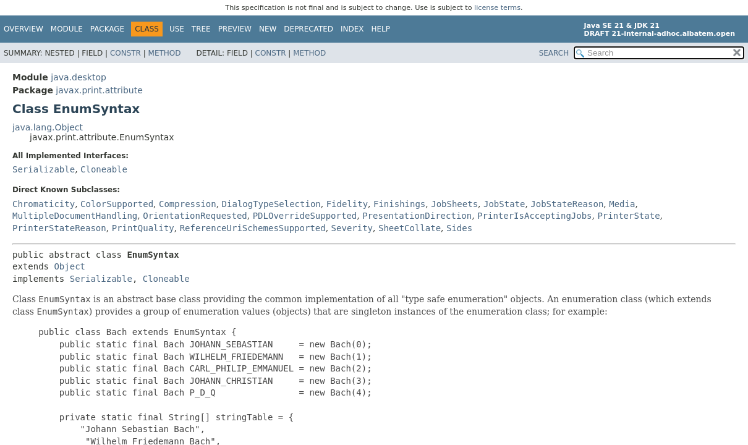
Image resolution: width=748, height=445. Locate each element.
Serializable (43, 169)
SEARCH (554, 53)
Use (176, 29)
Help (381, 29)
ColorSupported (116, 204)
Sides (459, 228)
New (267, 29)
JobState (504, 204)
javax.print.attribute (99, 90)
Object (69, 266)
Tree (201, 29)
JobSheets (454, 204)
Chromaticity (43, 204)
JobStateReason (566, 204)
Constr (125, 53)
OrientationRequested (195, 216)
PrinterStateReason (59, 228)
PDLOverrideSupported (305, 216)
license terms (497, 8)
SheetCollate (409, 228)
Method (164, 53)
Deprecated (308, 29)
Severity (352, 228)
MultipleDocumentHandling (74, 216)
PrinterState (628, 216)
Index (352, 29)
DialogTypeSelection (271, 204)
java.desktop (78, 77)
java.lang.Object (47, 127)
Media (622, 204)
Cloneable (103, 169)
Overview (23, 29)
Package (107, 29)
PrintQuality (143, 228)
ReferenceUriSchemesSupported (253, 228)
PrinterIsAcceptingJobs (534, 216)
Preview (235, 29)
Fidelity (347, 204)
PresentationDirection (417, 216)
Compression (187, 204)
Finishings (399, 204)
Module (67, 29)
